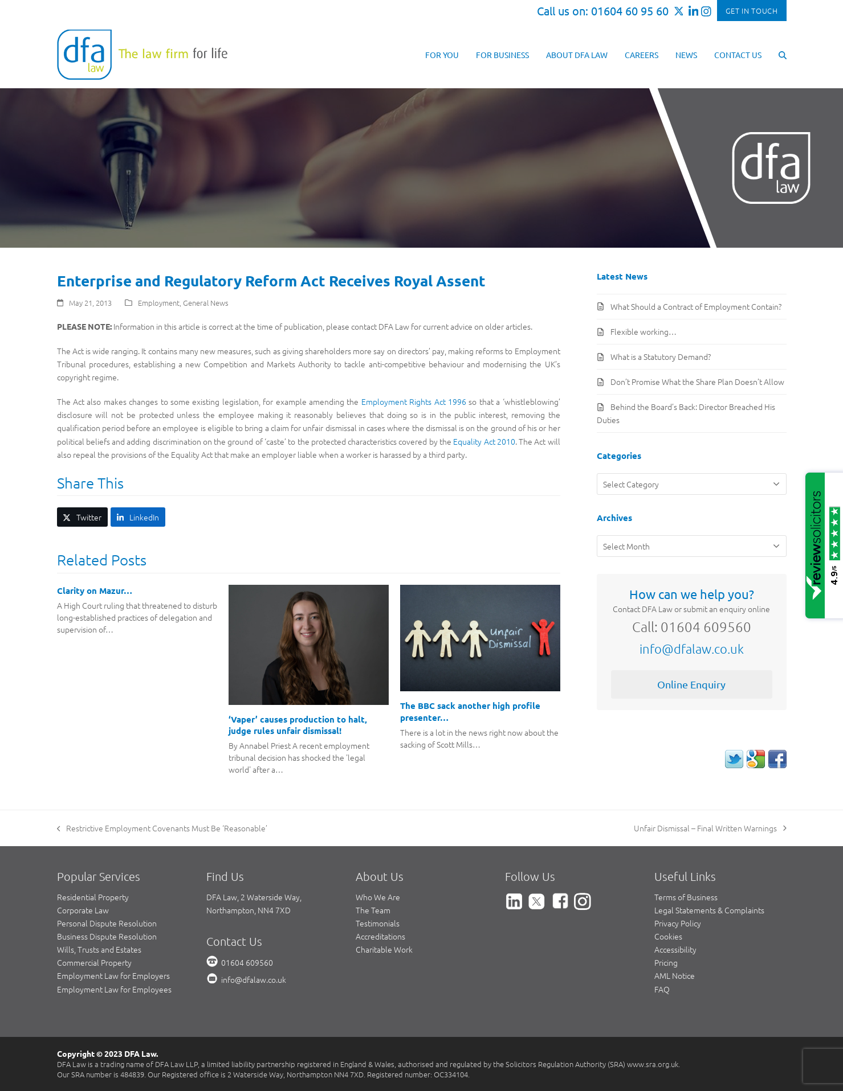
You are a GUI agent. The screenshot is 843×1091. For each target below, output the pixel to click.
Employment (159, 302)
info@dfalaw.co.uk (692, 648)
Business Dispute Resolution (107, 936)
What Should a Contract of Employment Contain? (695, 306)
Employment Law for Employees (114, 989)
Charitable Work (384, 949)
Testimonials (378, 923)
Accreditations (380, 936)
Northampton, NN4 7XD (248, 910)
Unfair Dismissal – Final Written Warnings (710, 828)
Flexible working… (643, 331)
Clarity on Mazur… (94, 590)
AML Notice (674, 975)
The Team (373, 910)
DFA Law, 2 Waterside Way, (254, 897)
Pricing (666, 962)
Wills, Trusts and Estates (99, 949)
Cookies (668, 936)
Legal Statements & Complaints (709, 910)
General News (206, 302)
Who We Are (378, 897)
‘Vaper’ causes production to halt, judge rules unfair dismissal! (298, 725)
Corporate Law (83, 910)
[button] (782, 54)
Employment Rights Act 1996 (413, 401)
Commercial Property (94, 962)
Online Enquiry (691, 684)
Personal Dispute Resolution (107, 923)
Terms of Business (686, 897)
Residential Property (93, 897)
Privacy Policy (677, 923)
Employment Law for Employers (113, 975)
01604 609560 (247, 962)
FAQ (662, 989)
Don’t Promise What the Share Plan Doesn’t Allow (697, 381)
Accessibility (675, 949)
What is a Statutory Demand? (660, 356)
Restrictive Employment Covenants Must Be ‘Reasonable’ (162, 828)
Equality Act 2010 (484, 441)
